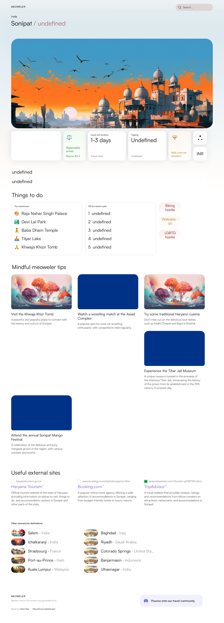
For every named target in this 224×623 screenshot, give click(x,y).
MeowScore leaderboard (44, 609)
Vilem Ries (24, 609)
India (14, 16)
